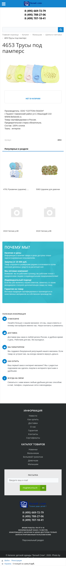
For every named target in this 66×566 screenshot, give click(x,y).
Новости (33, 415)
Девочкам (33, 460)
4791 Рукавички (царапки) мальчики (19, 189)
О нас (33, 426)
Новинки (33, 449)
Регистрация (16, 561)
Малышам (33, 464)
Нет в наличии (33, 99)
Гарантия (33, 430)
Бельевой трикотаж (33, 456)
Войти (7, 561)
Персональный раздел (33, 540)
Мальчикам (33, 453)
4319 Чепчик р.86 (43, 231)
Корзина (8, 564)
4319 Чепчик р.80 (11, 231)
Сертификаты (33, 437)
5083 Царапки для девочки (48, 189)
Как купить (33, 419)
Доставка (33, 423)
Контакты (33, 434)
